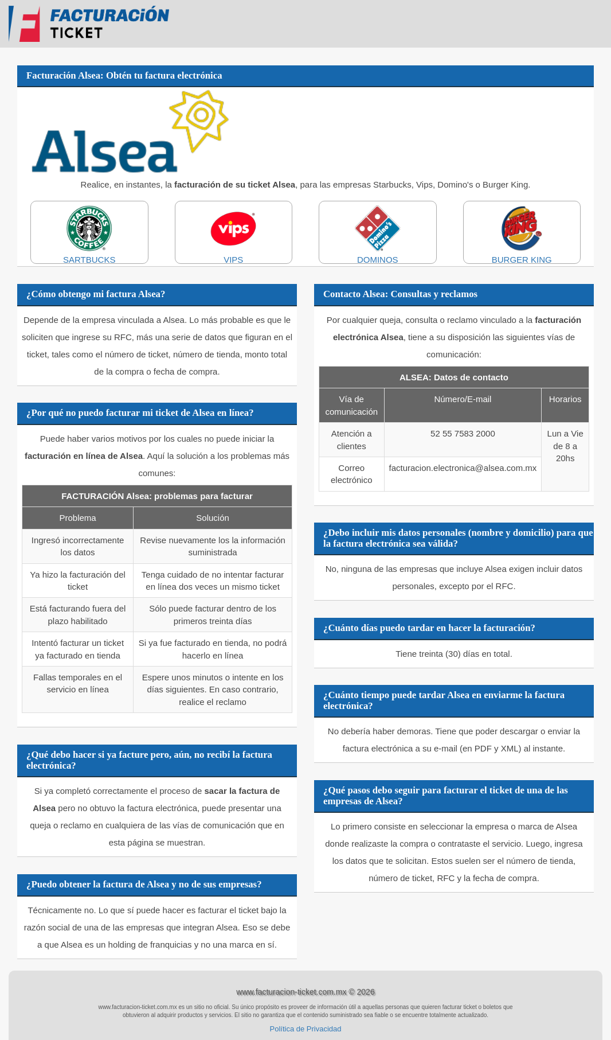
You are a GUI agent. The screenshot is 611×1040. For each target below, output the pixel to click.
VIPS (233, 234)
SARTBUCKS (89, 234)
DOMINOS (377, 234)
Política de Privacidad (305, 1029)
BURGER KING (522, 234)
